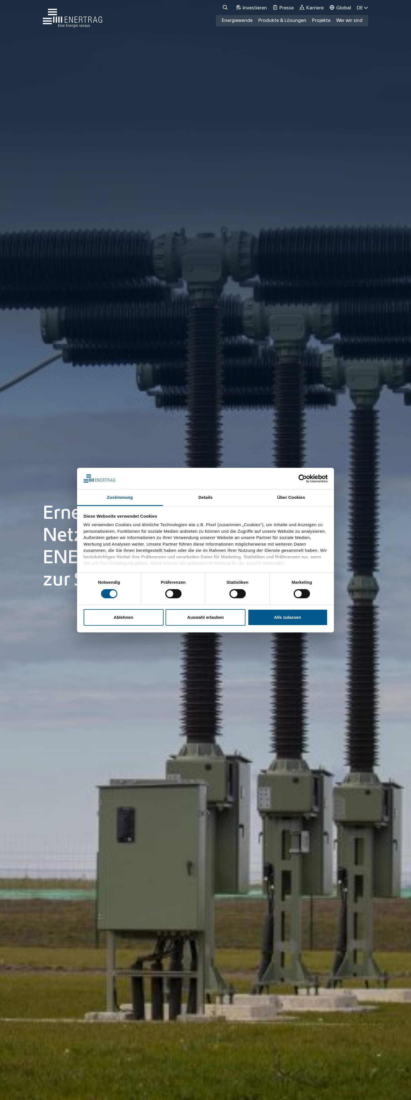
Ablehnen (123, 617)
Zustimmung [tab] (120, 497)
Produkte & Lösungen (282, 20)
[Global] (340, 8)
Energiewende (237, 20)
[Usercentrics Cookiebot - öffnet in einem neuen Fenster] (303, 478)
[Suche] (226, 7)
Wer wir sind (349, 20)
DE (362, 7)
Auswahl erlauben (205, 617)
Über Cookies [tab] (291, 497)
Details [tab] (205, 497)
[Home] (72, 15)
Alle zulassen (287, 617)
